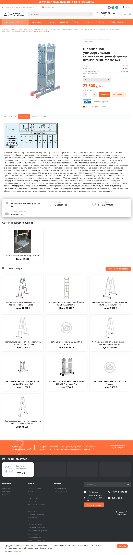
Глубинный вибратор (36, 514)
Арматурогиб (33, 498)
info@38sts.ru (49, 7)
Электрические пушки (36, 527)
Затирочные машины (36, 505)
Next (13, 74)
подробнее (16, 551)
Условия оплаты (59, 488)
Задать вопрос (117, 448)
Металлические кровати (37, 531)
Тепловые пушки (34, 521)
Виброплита (32, 508)
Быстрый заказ (118, 94)
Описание (23, 117)
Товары (31, 483)
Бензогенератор (34, 534)
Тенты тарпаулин (34, 537)
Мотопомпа (32, 511)
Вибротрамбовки (34, 488)
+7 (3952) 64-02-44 (107, 13)
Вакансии (6, 488)
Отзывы (34, 117)
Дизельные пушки (35, 524)
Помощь (57, 483)
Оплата (44, 117)
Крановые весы (34, 518)
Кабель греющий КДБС (37, 540)
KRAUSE (125, 66)
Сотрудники (6, 491)
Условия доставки (60, 491)
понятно (122, 546)
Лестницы (32, 501)
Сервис (5, 495)
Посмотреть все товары (118, 269)
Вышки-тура (32, 491)
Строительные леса (35, 495)
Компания (6, 483)
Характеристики (10, 117)
